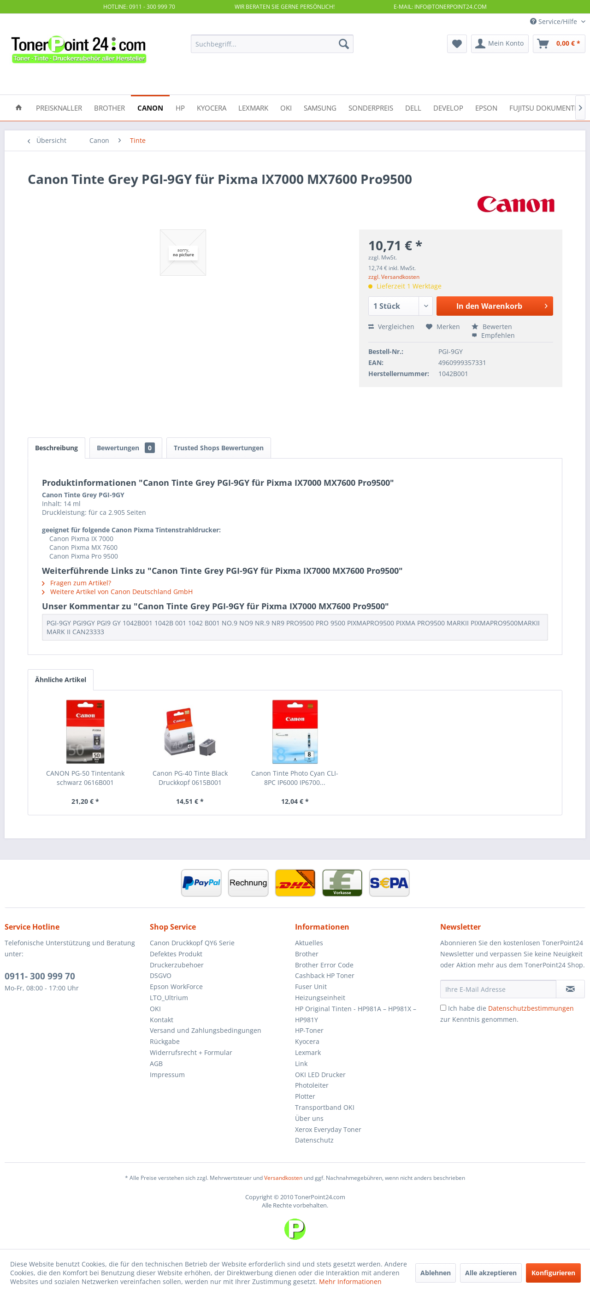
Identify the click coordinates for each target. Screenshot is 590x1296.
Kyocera (307, 1041)
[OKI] (286, 107)
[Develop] (448, 107)
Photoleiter (312, 1085)
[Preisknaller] (59, 107)
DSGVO (160, 975)
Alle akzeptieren (491, 1272)
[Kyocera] (211, 107)
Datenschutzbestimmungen (531, 1008)
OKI (155, 1008)
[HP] (180, 107)
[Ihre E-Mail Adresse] (498, 989)
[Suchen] (344, 44)
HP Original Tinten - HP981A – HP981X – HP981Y (355, 1014)
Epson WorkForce (176, 986)
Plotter (305, 1096)
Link (301, 1063)
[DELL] (413, 107)
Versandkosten (283, 1178)
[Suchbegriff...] (272, 44)
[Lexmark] (253, 107)
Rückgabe (165, 1041)
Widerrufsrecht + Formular (191, 1052)
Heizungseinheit (320, 997)
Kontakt (161, 1019)
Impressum (167, 1074)
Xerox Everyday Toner (328, 1129)
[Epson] (486, 107)
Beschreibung (56, 447)
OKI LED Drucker (320, 1074)
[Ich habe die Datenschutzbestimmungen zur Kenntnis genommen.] (443, 1008)
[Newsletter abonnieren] (570, 989)
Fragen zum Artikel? (76, 582)
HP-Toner (309, 1030)
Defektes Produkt (176, 953)
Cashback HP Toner (324, 975)
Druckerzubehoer (177, 964)
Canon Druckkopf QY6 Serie (192, 942)
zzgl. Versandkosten (393, 277)
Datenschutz (314, 1140)
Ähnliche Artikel (60, 679)
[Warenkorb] (559, 44)
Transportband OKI (324, 1107)
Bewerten (492, 326)
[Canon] (150, 107)
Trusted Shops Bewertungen (219, 447)
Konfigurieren (553, 1272)
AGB (156, 1063)
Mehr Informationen (350, 1281)
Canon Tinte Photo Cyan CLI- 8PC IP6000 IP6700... (294, 778)
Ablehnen (435, 1272)
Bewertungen (126, 447)
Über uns (309, 1118)
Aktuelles (309, 942)
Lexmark (308, 1052)
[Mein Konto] (500, 44)
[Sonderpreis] (370, 107)
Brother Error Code (324, 964)
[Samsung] (320, 107)
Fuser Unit (311, 986)
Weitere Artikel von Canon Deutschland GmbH (117, 591)
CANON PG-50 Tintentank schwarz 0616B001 (85, 778)
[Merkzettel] (457, 44)
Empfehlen (493, 335)
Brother (307, 953)
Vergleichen (391, 326)
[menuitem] (272, 44)
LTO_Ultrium (169, 997)
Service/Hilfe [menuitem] (554, 21)
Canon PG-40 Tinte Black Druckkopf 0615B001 (190, 778)
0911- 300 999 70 (40, 976)
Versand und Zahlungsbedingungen (205, 1030)
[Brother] (109, 107)
